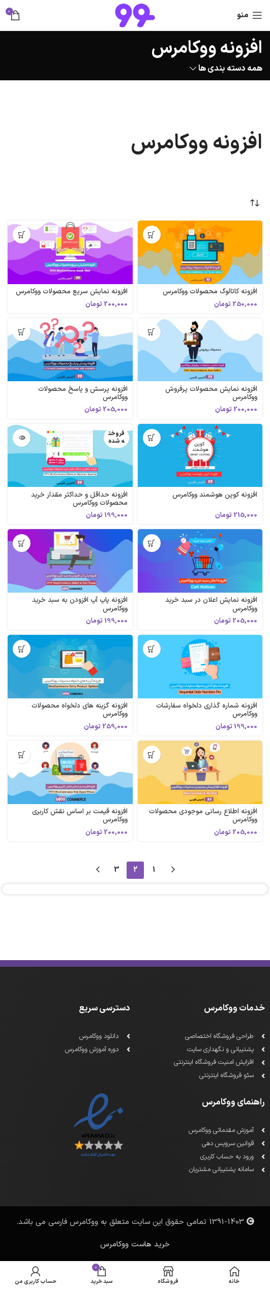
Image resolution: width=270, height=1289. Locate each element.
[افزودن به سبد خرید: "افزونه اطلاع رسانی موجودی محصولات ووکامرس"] (152, 754)
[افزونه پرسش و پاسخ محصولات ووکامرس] (70, 350)
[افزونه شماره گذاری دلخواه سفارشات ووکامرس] (200, 666)
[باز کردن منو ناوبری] (249, 15)
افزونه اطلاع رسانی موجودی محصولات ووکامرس (203, 815)
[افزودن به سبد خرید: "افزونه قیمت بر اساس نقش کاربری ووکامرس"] (22, 754)
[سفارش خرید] (254, 202)
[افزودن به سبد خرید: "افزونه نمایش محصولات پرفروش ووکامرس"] (152, 332)
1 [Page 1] (154, 870)
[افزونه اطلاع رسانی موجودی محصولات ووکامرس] (200, 772)
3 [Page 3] (116, 870)
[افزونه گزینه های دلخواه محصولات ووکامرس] (70, 666)
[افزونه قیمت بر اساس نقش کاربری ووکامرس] (70, 772)
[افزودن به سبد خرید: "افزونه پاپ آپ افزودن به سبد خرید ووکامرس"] (22, 543)
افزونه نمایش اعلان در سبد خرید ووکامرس (211, 604)
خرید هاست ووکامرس (135, 1244)
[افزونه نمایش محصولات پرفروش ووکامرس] (200, 350)
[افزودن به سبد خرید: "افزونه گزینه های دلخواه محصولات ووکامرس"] (22, 649)
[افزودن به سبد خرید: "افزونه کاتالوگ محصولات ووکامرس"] (152, 234)
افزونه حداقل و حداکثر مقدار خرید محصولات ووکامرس (79, 498)
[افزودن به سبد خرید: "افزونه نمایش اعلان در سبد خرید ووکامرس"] (152, 543)
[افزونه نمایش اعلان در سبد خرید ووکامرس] (200, 561)
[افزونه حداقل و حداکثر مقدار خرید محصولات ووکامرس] (70, 455)
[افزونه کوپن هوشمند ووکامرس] (200, 455)
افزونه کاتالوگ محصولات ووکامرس (210, 291)
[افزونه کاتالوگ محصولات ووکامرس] (200, 252)
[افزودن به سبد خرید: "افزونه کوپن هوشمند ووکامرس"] (152, 438)
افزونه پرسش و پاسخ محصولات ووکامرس (83, 393)
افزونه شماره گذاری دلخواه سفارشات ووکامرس (206, 709)
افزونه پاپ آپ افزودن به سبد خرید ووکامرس (80, 604)
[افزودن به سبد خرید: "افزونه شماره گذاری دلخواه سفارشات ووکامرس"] (152, 649)
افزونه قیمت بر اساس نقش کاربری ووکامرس (80, 815)
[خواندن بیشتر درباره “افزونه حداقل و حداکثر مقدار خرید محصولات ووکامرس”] (22, 438)
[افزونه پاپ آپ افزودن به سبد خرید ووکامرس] (70, 561)
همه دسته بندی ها (230, 69)
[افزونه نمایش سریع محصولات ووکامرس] (70, 252)
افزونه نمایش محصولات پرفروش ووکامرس (211, 393)
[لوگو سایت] (135, 15)
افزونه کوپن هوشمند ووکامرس (214, 494)
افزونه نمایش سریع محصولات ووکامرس (72, 291)
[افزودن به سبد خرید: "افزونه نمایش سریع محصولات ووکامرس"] (22, 234)
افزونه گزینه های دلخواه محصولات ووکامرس (80, 709)
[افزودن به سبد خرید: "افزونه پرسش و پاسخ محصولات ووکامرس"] (22, 332)
